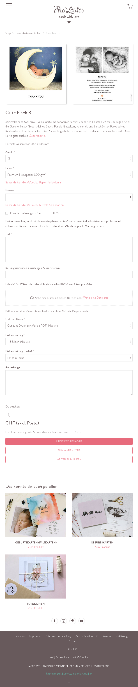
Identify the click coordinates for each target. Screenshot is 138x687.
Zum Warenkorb (69, 450)
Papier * (9, 168)
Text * (8, 234)
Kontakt (20, 636)
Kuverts (9, 190)
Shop (8, 33)
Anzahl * (10, 152)
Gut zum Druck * (15, 319)
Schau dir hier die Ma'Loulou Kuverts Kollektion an (34, 205)
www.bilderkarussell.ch (79, 673)
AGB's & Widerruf (86, 636)
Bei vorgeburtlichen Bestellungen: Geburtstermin (32, 268)
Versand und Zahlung (59, 636)
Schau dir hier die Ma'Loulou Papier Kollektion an (33, 182)
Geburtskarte (37, 135)
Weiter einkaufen (69, 459)
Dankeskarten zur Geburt (28, 33)
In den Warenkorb (69, 441)
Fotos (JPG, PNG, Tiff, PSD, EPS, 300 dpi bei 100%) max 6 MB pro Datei (48, 284)
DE (68, 649)
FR (75, 649)
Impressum (35, 636)
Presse (72, 641)
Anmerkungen (13, 367)
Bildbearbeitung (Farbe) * (19, 351)
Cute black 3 (52, 33)
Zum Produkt (36, 547)
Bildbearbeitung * (14, 335)
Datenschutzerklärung (115, 636)
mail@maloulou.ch (60, 657)
